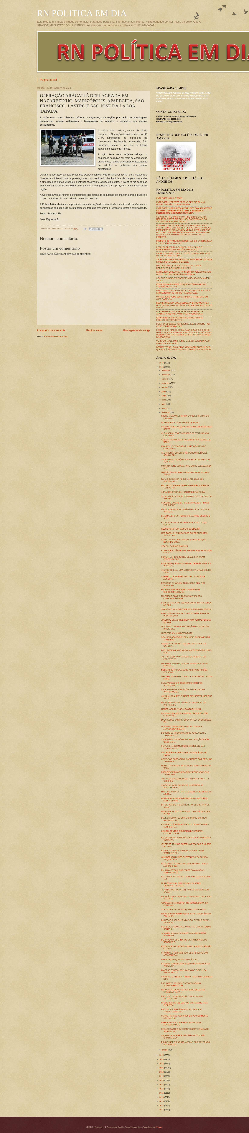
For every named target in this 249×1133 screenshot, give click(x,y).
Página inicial (48, 79)
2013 (161, 1101)
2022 (161, 1063)
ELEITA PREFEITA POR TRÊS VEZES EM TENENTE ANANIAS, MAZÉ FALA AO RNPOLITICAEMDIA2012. (179, 312)
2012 (161, 1105)
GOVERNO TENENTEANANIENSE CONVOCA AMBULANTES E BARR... (181, 727)
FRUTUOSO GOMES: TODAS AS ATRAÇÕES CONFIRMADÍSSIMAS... (181, 597)
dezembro (166, 370)
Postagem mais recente (51, 330)
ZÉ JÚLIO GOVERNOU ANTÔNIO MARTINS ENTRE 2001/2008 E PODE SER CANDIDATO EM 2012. (184, 260)
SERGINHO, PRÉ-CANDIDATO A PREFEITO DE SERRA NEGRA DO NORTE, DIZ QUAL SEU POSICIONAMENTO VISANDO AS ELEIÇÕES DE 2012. (181, 219)
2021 (161, 1068)
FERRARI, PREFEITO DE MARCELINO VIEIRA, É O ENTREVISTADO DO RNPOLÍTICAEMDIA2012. (179, 248)
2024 (161, 1055)
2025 (161, 367)
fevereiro (166, 412)
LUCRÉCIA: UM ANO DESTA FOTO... (177, 633)
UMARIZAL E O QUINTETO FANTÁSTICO (179, 959)
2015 (161, 1093)
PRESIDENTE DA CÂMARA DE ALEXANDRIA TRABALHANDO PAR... (181, 1010)
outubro (165, 379)
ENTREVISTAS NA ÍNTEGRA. (169, 198)
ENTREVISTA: (184, 210)
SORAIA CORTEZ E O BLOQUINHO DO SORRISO (183, 909)
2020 (161, 1072)
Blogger (159, 1127)
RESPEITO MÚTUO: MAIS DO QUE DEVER (180, 529)
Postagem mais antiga (136, 330)
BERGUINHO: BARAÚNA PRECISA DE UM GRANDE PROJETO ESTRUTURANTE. (179, 319)
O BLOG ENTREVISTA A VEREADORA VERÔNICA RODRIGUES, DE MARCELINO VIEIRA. (178, 267)
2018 (161, 1080)
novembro (166, 374)
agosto (165, 387)
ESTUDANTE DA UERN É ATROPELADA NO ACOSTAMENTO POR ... (181, 984)
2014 (161, 1097)
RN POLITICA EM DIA (82, 13)
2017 (161, 1084)
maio (164, 400)
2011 (161, 1110)
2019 (161, 1076)
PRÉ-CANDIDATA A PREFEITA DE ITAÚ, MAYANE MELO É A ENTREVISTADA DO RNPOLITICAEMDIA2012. (183, 291)
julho (164, 391)
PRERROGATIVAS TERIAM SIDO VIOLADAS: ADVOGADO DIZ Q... (181, 1023)
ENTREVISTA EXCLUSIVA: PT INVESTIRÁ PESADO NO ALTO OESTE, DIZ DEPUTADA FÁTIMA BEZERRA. (183, 273)
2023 (161, 1059)
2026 (161, 363)
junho (164, 396)
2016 (161, 1088)
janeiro (165, 1050)
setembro (166, 383)
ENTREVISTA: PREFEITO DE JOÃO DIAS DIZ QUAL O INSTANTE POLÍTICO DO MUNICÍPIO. (180, 203)
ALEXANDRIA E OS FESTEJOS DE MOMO (180, 422)
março (165, 408)
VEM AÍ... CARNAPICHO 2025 (174, 546)
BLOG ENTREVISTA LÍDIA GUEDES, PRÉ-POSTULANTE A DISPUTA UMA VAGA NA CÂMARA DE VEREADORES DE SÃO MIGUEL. (184, 305)
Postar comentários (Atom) (56, 336)
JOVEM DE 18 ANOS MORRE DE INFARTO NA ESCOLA (186, 609)
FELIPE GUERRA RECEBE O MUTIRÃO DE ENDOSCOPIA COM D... (180, 590)
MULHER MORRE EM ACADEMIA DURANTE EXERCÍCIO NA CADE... (181, 884)
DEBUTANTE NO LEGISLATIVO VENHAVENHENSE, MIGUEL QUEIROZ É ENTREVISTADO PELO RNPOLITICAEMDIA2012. (184, 348)
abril (164, 404)
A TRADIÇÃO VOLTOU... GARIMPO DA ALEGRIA (183, 492)
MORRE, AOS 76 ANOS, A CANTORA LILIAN (181, 709)
